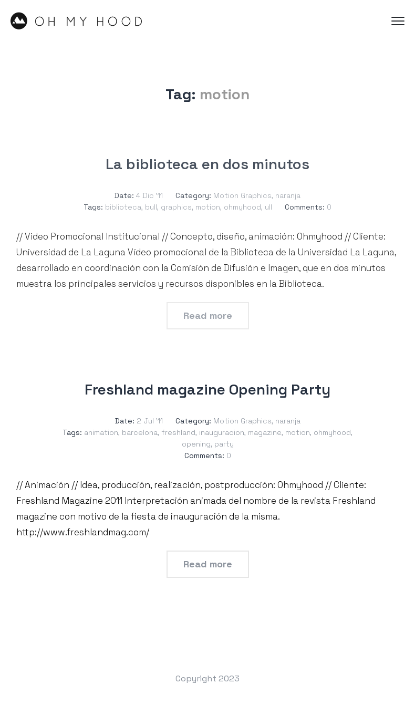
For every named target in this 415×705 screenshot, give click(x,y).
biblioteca (123, 207)
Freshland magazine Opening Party (207, 389)
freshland (178, 432)
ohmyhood (242, 207)
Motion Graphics (242, 195)
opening (196, 444)
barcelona (140, 432)
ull (268, 207)
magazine (265, 432)
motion (207, 207)
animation (101, 432)
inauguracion (221, 432)
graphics (176, 207)
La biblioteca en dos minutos (207, 163)
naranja (287, 195)
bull (151, 207)
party (224, 444)
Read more (207, 315)
